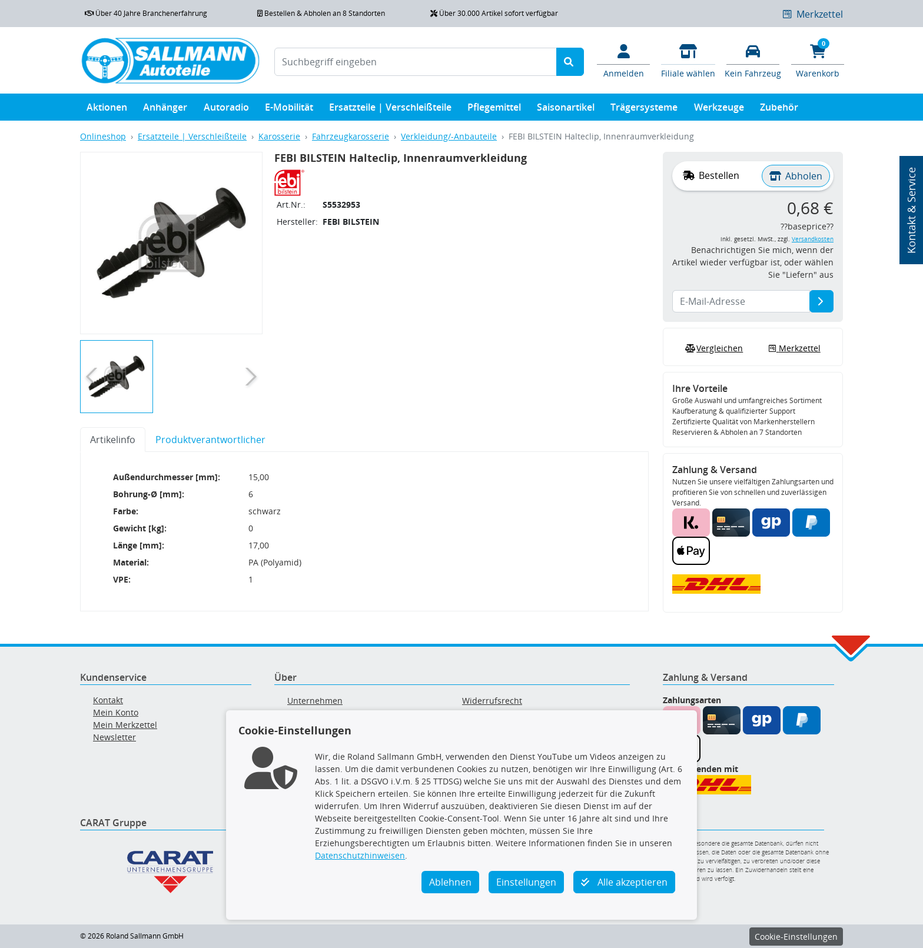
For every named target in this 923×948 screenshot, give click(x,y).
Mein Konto (115, 712)
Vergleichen (712, 348)
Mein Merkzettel (125, 724)
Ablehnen (450, 882)
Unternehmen (315, 700)
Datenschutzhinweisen (360, 855)
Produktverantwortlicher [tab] (210, 439)
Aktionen (107, 110)
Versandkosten (813, 239)
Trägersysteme (644, 110)
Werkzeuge (719, 110)
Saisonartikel (566, 110)
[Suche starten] (570, 62)
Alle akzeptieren (624, 882)
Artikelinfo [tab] (112, 439)
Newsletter (114, 737)
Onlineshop (103, 136)
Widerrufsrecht (492, 700)
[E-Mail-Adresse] (821, 301)
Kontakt (108, 700)
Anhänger (165, 110)
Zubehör (779, 110)
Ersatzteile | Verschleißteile (390, 110)
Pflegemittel (494, 110)
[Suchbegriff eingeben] (415, 62)
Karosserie (279, 136)
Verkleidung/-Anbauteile (449, 136)
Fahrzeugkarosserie (350, 136)
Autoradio (226, 110)
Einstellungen (526, 882)
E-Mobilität (289, 110)
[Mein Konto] (623, 60)
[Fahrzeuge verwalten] (753, 60)
